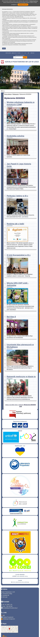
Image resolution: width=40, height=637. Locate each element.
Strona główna (7, 94)
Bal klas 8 (11, 317)
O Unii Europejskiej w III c (18, 255)
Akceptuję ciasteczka (23, 4)
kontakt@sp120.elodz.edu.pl (9, 608)
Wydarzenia (16, 94)
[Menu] (20, 91)
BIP (3, 615)
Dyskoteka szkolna (15, 136)
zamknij (4, 48)
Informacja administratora (20, 55)
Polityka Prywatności (7, 617)
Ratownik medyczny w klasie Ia (21, 376)
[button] (2, 77)
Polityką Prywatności (33, 1)
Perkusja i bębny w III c (17, 196)
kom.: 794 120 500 (6, 606)
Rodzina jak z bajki (15, 224)
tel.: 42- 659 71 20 (6, 604)
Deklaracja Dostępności (8, 619)
